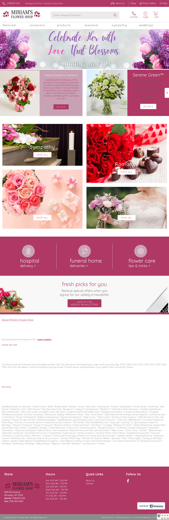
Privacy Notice (122, 517)
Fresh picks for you (84, 289)
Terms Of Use (107, 517)
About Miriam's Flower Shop (18, 319)
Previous (2, 93)
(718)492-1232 (13, 3)
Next (167, 93)
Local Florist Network (141, 517)
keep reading (44, 339)
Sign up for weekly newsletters (84, 303)
